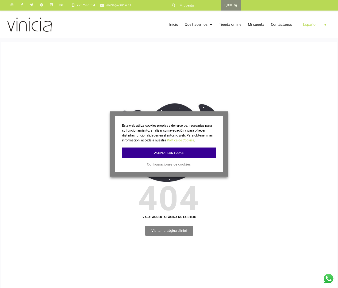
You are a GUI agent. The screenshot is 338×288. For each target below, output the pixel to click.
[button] (173, 5)
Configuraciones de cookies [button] (169, 164)
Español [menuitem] (309, 24)
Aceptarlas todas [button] (169, 153)
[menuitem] (315, 24)
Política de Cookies (180, 140)
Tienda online (230, 24)
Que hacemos (198, 24)
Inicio (173, 24)
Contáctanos (281, 24)
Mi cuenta (187, 5)
